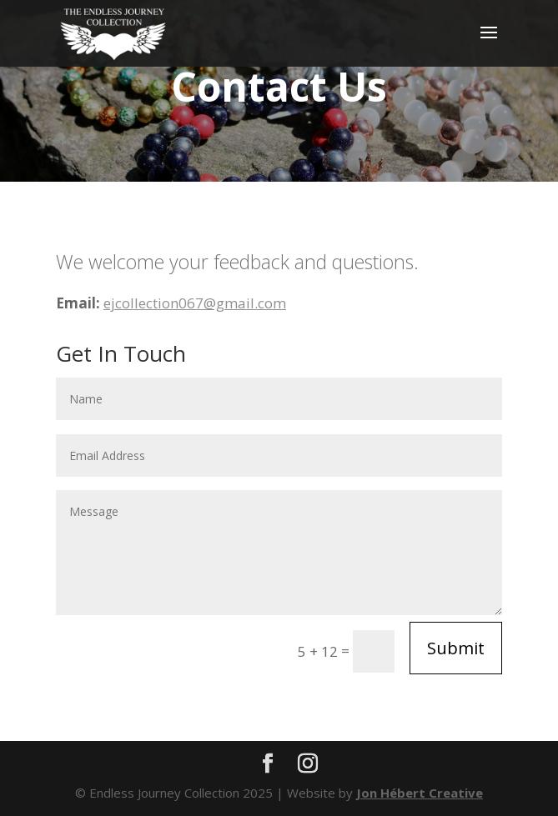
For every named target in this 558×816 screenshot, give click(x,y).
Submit (456, 648)
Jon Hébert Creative (419, 792)
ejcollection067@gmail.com (194, 303)
